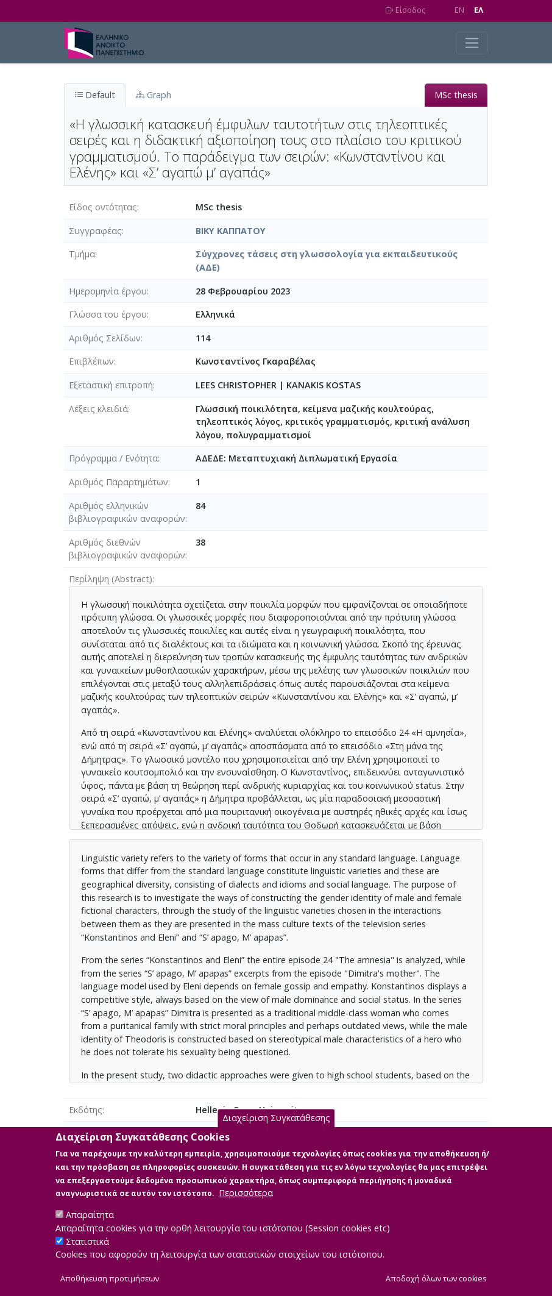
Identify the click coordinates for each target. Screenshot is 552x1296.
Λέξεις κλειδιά (98, 409)
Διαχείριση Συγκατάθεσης (276, 1131)
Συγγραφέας (95, 231)
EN (459, 10)
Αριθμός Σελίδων (105, 338)
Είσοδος (405, 10)
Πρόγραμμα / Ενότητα (113, 458)
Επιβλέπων (91, 361)
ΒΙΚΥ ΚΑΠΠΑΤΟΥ (231, 231)
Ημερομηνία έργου (108, 291)
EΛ (478, 10)
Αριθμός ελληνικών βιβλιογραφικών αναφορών (127, 512)
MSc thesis (456, 95)
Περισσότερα (246, 1206)
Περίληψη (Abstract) (110, 579)
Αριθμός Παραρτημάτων (118, 482)
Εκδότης (85, 1110)
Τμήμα (82, 254)
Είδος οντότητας (103, 207)
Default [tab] (94, 95)
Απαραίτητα (90, 1228)
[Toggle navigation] (472, 43)
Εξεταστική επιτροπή (111, 385)
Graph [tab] (153, 95)
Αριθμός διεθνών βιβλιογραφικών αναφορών (127, 548)
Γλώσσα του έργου (108, 314)
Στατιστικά (87, 1254)
